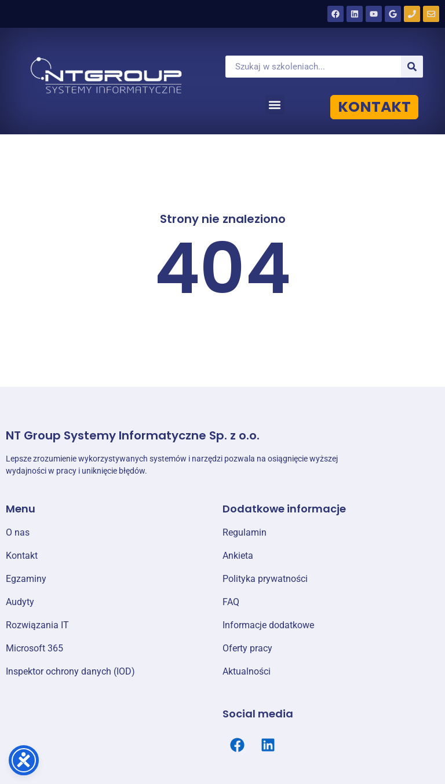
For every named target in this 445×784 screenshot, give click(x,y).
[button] (274, 104)
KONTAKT (374, 107)
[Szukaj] (412, 67)
